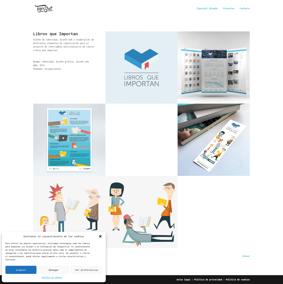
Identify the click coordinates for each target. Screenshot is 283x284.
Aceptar (21, 269)
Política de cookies (52, 277)
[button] (100, 236)
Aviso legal (183, 279)
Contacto (245, 8)
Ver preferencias (86, 269)
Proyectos (228, 8)
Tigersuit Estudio (207, 8)
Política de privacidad (208, 279)
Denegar (54, 269)
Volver (246, 256)
